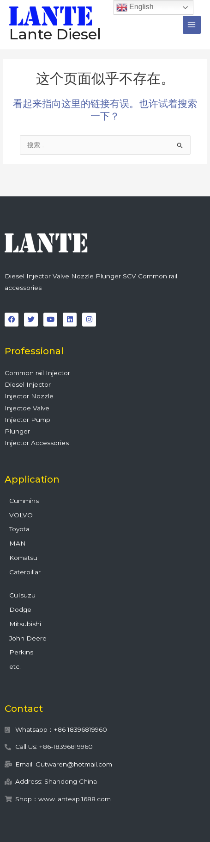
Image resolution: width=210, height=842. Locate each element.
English (135, 7)
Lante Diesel (55, 34)
